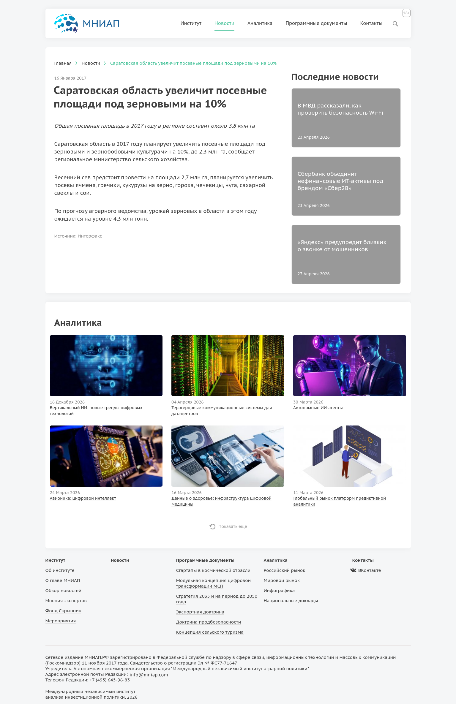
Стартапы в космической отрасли (213, 570)
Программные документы (316, 23)
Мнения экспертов (66, 600)
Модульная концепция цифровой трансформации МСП (213, 583)
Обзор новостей (63, 590)
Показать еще (232, 526)
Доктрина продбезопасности (208, 622)
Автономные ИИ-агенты (318, 407)
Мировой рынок (281, 580)
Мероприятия (60, 621)
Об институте (60, 570)
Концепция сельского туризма (210, 632)
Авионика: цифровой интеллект (83, 498)
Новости (224, 23)
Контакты (371, 23)
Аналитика (260, 23)
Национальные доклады (290, 600)
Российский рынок (284, 570)
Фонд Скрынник (63, 610)
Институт (191, 23)
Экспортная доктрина (200, 612)
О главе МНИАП (62, 580)
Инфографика (279, 590)
